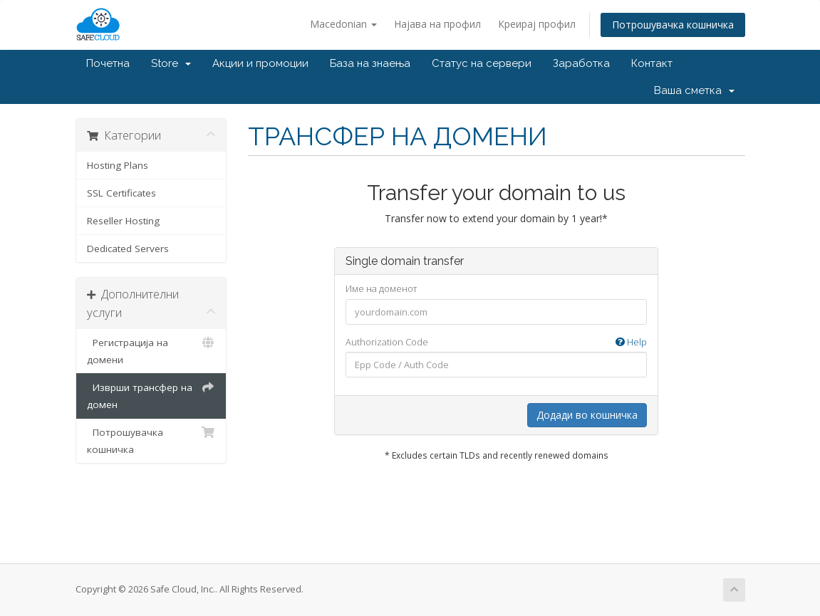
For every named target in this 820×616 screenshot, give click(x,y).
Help (631, 341)
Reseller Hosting (123, 220)
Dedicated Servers (128, 248)
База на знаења (370, 63)
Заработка (581, 63)
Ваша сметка (694, 90)
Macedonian (343, 24)
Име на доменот (381, 288)
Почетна (108, 63)
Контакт (652, 63)
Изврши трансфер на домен (151, 395)
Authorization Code (496, 342)
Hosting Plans (117, 165)
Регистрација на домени (151, 350)
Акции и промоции (260, 63)
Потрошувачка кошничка (673, 24)
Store (171, 63)
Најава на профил (437, 24)
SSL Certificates (121, 193)
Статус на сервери (481, 63)
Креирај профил (537, 24)
